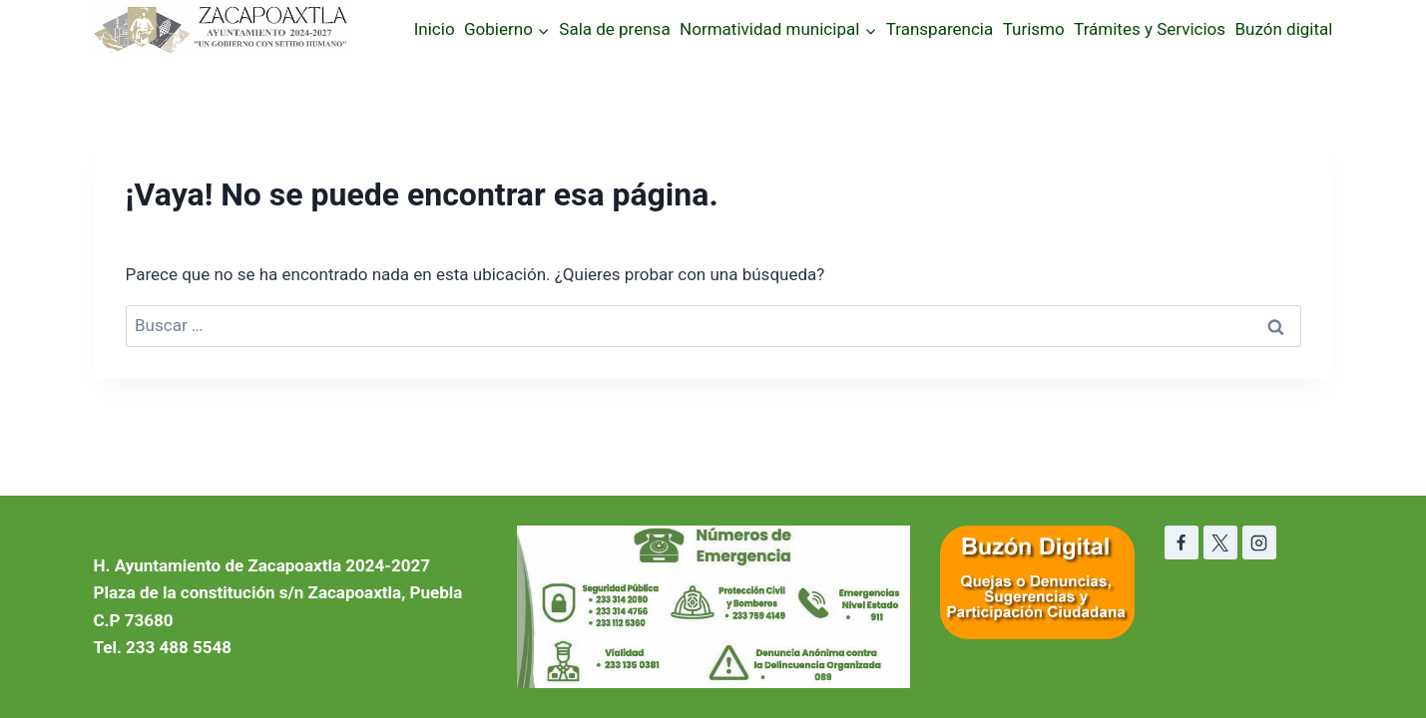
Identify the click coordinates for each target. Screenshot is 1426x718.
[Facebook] (1181, 542)
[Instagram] (1259, 542)
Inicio (434, 29)
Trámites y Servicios (1149, 29)
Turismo (1034, 29)
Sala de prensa (614, 29)
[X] (1220, 542)
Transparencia (939, 29)
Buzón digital (1284, 29)
